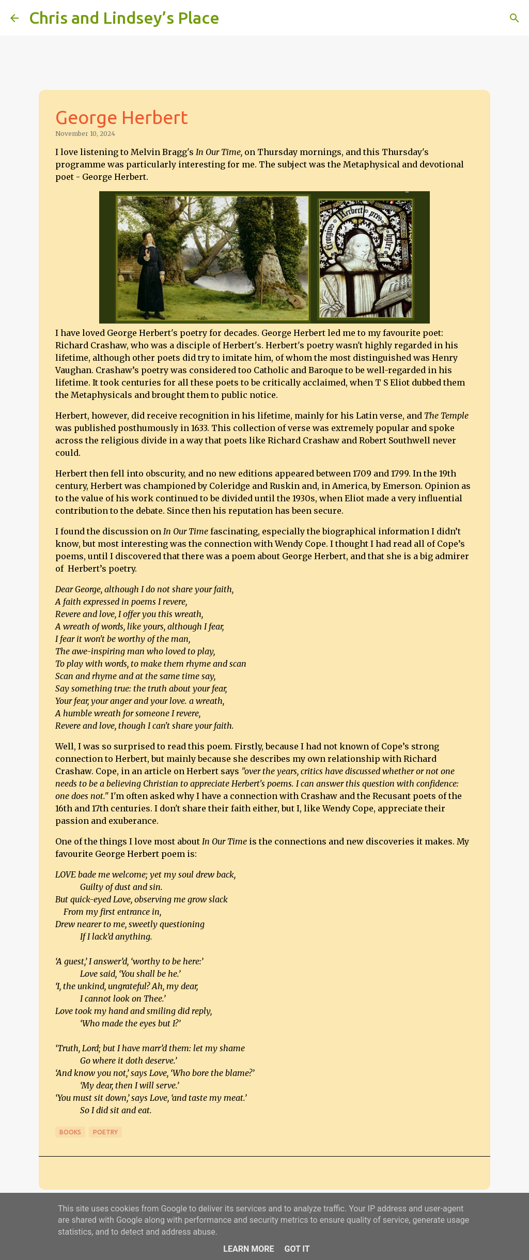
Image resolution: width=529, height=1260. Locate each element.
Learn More (248, 1249)
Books (70, 1132)
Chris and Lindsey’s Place (124, 17)
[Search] (234, 18)
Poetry (105, 1132)
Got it (296, 1249)
